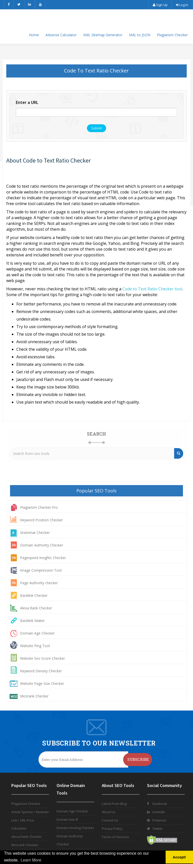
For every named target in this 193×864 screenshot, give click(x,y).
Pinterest (156, 820)
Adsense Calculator (61, 34)
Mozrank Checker (34, 696)
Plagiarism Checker (172, 34)
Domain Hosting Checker (75, 828)
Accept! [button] (179, 857)
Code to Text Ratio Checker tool (152, 289)
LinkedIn (156, 812)
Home (34, 34)
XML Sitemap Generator (102, 34)
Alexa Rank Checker (36, 608)
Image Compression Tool (41, 570)
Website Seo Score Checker (42, 658)
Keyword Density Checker (41, 671)
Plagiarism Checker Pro (39, 507)
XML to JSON (139, 34)
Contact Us (110, 820)
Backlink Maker (32, 620)
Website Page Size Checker (42, 683)
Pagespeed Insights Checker (43, 557)
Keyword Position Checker (41, 520)
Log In (181, 5)
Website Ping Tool (35, 645)
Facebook (157, 803)
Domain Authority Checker (41, 545)
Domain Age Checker (37, 633)
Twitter (155, 828)
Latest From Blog (114, 803)
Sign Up (160, 5)
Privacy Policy (112, 828)
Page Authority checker (39, 582)
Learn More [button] (31, 860)
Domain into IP (67, 819)
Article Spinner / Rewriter (30, 812)
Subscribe (138, 759)
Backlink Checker (33, 595)
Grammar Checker (35, 532)
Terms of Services (115, 837)
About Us (109, 812)
